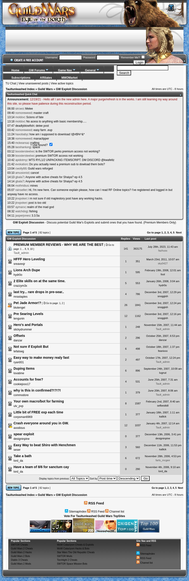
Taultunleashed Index (20, 89)
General (90, 70)
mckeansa (21, 143)
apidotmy (21, 160)
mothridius (21, 185)
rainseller (21, 190)
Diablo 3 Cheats (19, 560)
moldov (19, 117)
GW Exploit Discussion (71, 89)
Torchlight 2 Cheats (67, 560)
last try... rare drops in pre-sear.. (39, 292)
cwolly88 (20, 168)
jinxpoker (21, 198)
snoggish (163, 296)
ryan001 (19, 362)
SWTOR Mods (64, 556)
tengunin (19, 318)
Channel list (114, 511)
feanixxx (162, 350)
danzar (18, 340)
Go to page (154, 232)
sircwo (19, 108)
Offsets (19, 336)
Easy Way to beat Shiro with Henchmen (45, 445)
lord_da (18, 460)
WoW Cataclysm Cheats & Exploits (75, 544)
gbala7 (19, 177)
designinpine (21, 439)
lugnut (162, 372)
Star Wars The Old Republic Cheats (75, 552)
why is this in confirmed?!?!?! (37, 390)
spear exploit (24, 434)
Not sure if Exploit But (31, 347)
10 (31, 249)
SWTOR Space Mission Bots (72, 563)
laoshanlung (23, 147)
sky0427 (163, 263)
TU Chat (10, 83)
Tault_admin (21, 253)
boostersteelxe (24, 151)
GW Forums (37, 70)
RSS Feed (94, 503)
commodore (21, 395)
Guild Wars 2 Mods (21, 563)
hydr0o (18, 274)
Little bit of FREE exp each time (38, 412)
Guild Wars (45, 89)
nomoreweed (23, 113)
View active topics (62, 83)
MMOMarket (69, 77)
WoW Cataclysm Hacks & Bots (73, 548)
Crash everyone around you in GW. (41, 423)
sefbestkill (162, 405)
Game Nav (65, 70)
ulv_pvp (18, 406)
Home (15, 70)
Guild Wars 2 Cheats (22, 548)
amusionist (22, 172)
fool (163, 274)
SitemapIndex (75, 511)
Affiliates (46, 77)
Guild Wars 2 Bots (20, 556)
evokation (21, 164)
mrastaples (21, 296)
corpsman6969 (23, 417)
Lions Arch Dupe (27, 270)
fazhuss (162, 250)
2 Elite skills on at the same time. (40, 281)
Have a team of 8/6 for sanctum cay (41, 467)
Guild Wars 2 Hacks (21, 552)
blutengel (19, 307)
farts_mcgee (163, 460)
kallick (162, 416)
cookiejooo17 (22, 384)
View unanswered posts (33, 83)
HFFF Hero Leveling (29, 259)
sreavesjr (19, 264)
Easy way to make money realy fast (41, 357)
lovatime (19, 373)
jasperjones (22, 215)
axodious (19, 428)
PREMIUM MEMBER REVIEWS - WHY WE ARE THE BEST (58, 245)
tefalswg (19, 351)
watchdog (21, 211)
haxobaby (21, 134)
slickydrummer (23, 329)
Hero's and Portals (28, 325)
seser (17, 449)
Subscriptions (20, 77)
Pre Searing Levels (28, 314)
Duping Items (24, 368)
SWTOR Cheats (19, 544)
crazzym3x (20, 285)
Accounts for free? (28, 379)
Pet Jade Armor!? (27, 303)
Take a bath (23, 456)
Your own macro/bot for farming (39, 401)
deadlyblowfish (24, 125)
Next (179, 232)
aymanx (20, 207)
